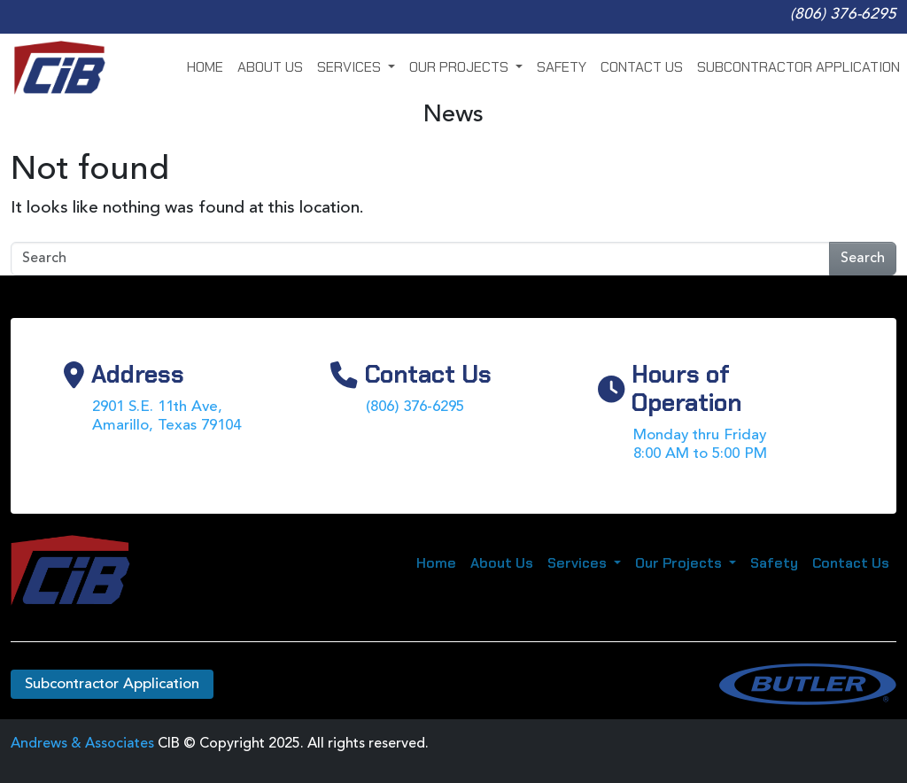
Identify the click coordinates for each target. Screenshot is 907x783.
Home (205, 67)
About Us (270, 67)
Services (350, 67)
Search (863, 259)
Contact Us (642, 67)
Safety (561, 67)
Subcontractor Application (798, 67)
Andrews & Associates (82, 744)
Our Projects (460, 67)
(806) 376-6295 (843, 14)
